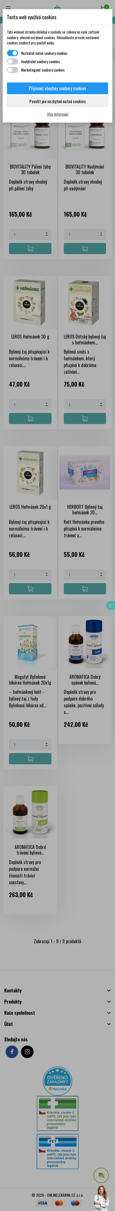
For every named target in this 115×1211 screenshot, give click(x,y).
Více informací (57, 114)
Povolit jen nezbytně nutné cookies (57, 101)
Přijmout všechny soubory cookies (57, 88)
